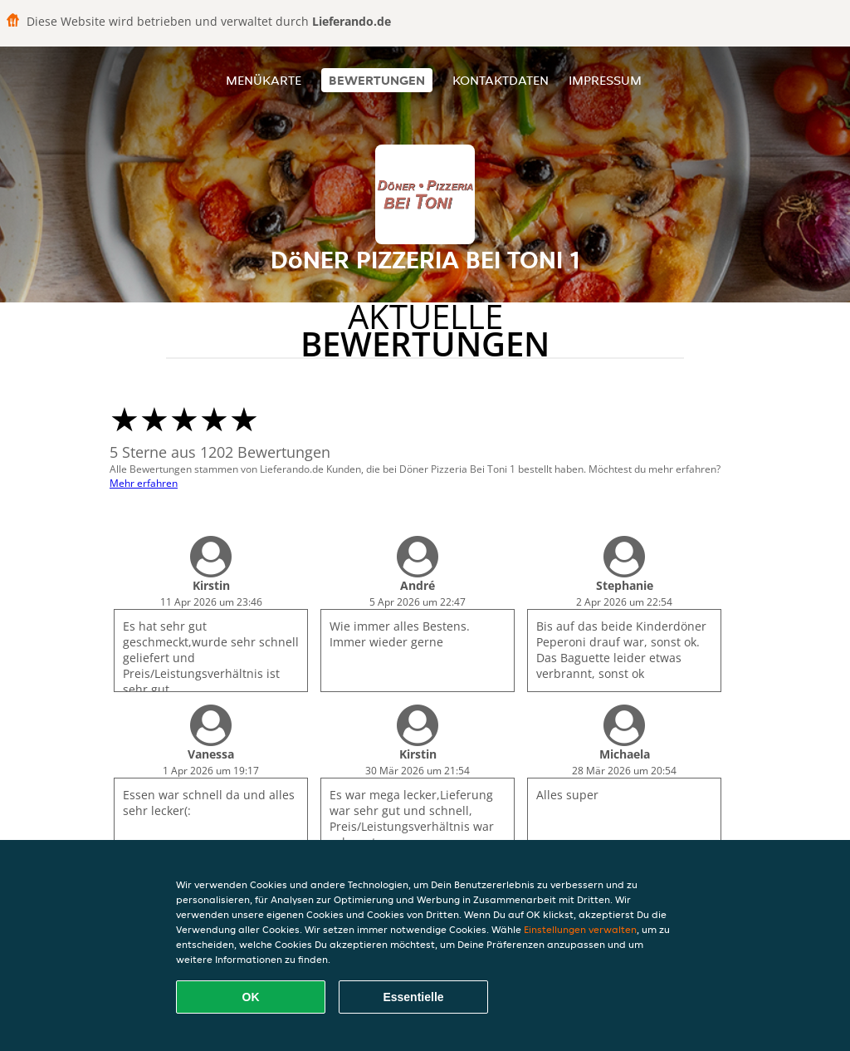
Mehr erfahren (144, 483)
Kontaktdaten (500, 80)
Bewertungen (377, 80)
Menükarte (263, 80)
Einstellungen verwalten (580, 929)
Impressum (605, 80)
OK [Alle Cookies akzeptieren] (251, 997)
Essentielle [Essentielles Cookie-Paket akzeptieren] (413, 997)
